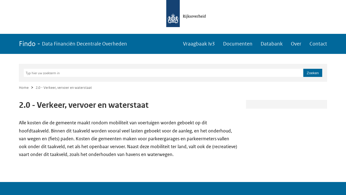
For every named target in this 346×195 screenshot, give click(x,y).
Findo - (73, 44)
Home (24, 87)
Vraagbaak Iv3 (199, 44)
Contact (318, 44)
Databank (272, 44)
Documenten (237, 44)
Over (296, 44)
